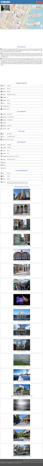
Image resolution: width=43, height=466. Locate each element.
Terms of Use (33, 460)
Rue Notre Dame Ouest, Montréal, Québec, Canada (22, 200)
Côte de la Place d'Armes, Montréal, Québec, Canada (22, 230)
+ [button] (41, 25)
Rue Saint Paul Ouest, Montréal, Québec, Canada (21, 275)
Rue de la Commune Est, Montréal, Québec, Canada (22, 365)
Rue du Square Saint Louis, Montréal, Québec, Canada (21, 456)
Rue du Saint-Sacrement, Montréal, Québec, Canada (22, 245)
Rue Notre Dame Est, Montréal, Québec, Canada (21, 260)
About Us (29, 460)
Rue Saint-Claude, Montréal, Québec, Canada (22, 320)
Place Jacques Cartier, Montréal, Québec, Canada (21, 290)
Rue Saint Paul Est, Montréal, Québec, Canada (22, 335)
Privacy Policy (38, 460)
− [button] (41, 27)
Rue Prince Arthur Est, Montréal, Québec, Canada (21, 441)
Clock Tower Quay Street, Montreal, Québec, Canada (22, 380)
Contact (41, 460)
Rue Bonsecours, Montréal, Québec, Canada (21, 350)
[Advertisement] (21, 38)
